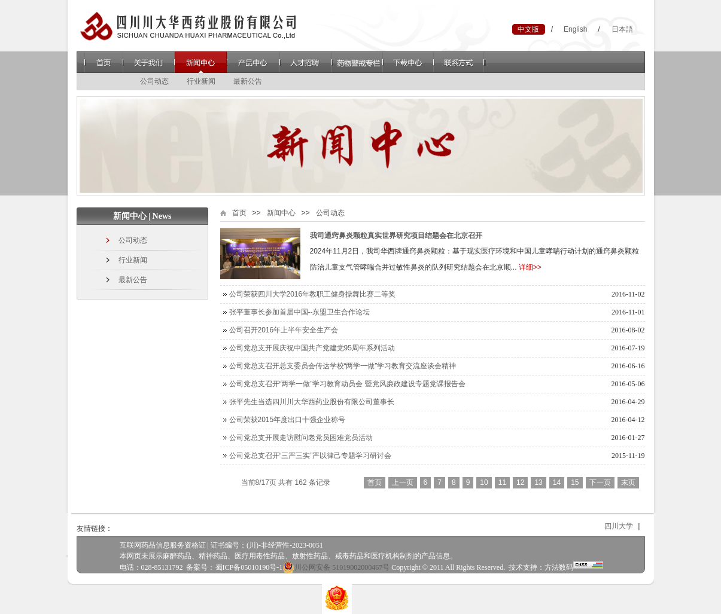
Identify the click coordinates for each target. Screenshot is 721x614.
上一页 (402, 482)
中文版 (528, 29)
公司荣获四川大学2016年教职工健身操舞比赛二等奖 (312, 294)
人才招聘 (305, 62)
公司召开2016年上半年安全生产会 (284, 330)
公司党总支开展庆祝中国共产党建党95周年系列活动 (312, 348)
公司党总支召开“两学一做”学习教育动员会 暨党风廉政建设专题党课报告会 (347, 384)
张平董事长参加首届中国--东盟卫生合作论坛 (299, 312)
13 (538, 482)
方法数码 (558, 567)
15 (575, 482)
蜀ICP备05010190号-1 (249, 567)
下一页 (600, 482)
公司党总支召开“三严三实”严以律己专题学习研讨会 (310, 455)
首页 (104, 62)
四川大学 (622, 526)
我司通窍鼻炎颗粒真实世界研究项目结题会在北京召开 (396, 235)
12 (520, 482)
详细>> (530, 267)
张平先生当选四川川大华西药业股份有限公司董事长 (311, 402)
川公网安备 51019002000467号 (336, 567)
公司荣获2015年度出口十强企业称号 (287, 420)
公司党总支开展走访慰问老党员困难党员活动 (301, 437)
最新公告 (247, 81)
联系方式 (459, 62)
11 (502, 482)
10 (484, 482)
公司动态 (154, 81)
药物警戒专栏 (357, 62)
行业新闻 (201, 81)
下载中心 (408, 62)
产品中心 (253, 62)
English (575, 29)
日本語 (622, 29)
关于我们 (148, 62)
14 (557, 482)
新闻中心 (201, 62)
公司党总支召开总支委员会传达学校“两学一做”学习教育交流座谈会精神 (343, 366)
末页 (628, 482)
